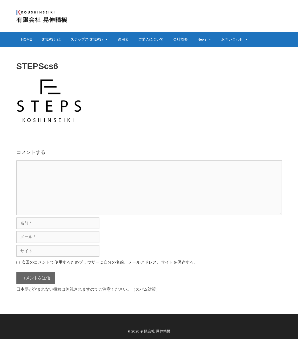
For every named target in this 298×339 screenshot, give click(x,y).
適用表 (123, 39)
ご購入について (151, 39)
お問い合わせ (237, 39)
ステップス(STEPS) (91, 39)
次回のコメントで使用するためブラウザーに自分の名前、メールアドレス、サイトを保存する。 (109, 262)
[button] (108, 39)
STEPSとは (51, 39)
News (207, 39)
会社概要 (180, 39)
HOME (26, 39)
